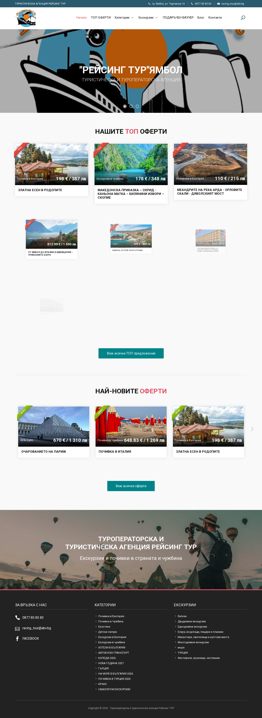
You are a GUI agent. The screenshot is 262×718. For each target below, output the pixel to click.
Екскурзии (149, 17)
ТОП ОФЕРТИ (101, 17)
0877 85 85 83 (33, 618)
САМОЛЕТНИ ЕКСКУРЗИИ (114, 689)
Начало (81, 17)
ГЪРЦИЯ (103, 668)
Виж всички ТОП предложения (131, 353)
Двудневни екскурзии (192, 621)
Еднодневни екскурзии (192, 626)
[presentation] (8, 426)
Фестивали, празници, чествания (199, 658)
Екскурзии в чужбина (111, 642)
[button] (125, 106)
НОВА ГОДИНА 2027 (111, 663)
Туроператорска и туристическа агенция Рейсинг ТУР (25, 18)
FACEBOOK (30, 638)
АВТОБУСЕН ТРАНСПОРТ (113, 652)
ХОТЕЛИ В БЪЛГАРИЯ (111, 647)
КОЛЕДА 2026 (107, 658)
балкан (182, 616)
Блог (201, 17)
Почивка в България (111, 616)
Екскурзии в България (112, 637)
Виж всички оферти (131, 486)
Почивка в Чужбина (110, 621)
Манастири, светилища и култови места (203, 637)
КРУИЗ (102, 684)
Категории (125, 17)
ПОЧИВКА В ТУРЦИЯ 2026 (114, 678)
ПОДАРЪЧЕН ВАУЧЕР (178, 17)
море (181, 647)
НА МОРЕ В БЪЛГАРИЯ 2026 (115, 673)
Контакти (215, 17)
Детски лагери (107, 631)
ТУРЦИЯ (183, 652)
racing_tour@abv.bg (36, 628)
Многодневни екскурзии (193, 642)
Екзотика (104, 626)
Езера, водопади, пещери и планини (200, 631)
